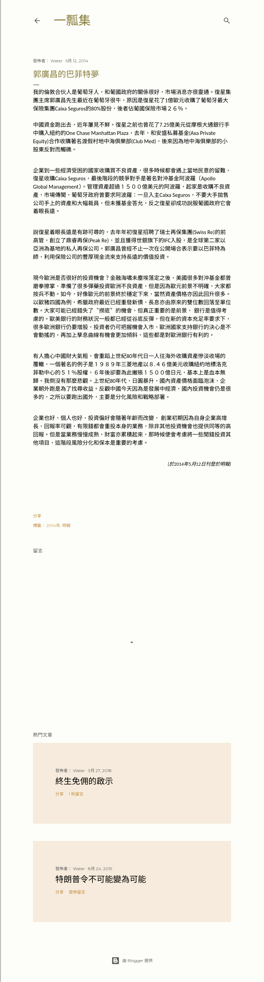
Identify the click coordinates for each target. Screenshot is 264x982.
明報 (66, 525)
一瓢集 (72, 20)
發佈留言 (77, 892)
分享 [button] (37, 515)
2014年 (53, 525)
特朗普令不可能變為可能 (100, 879)
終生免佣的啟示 (84, 781)
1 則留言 (76, 793)
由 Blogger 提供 (132, 961)
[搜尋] (227, 19)
